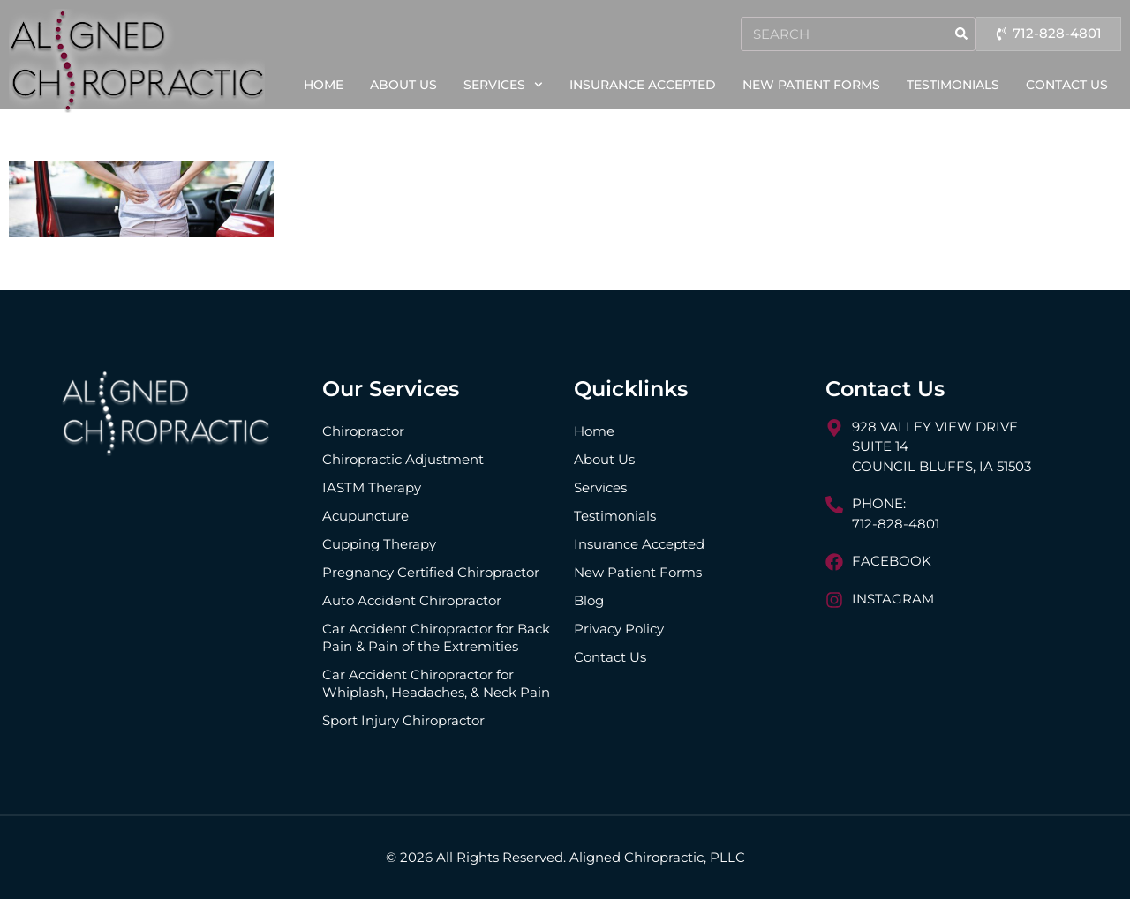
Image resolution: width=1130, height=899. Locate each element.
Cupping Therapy (379, 544)
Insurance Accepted (642, 85)
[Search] (954, 34)
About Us (403, 85)
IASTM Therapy (371, 487)
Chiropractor (363, 431)
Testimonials (953, 85)
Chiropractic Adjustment (403, 459)
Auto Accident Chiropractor (411, 600)
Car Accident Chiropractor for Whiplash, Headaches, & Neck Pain (436, 683)
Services (503, 84)
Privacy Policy (619, 628)
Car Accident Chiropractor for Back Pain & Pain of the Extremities (436, 637)
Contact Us (1067, 85)
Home (323, 85)
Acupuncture (365, 515)
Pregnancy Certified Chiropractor (430, 572)
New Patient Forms (811, 85)
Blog (589, 600)
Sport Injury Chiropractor (403, 720)
